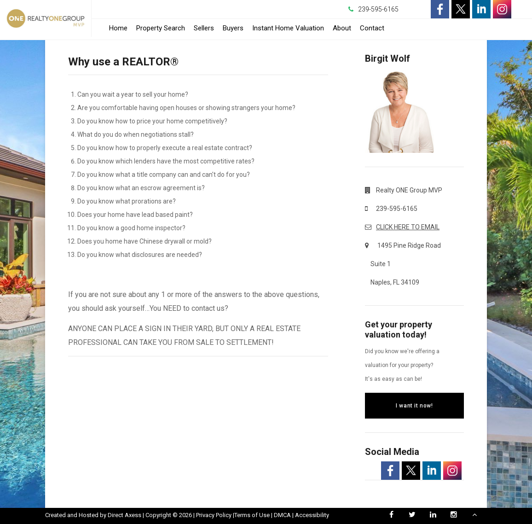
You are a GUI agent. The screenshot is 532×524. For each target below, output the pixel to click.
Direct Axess (124, 515)
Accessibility (312, 515)
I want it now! (414, 405)
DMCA (282, 515)
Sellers (204, 28)
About (342, 28)
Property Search (160, 28)
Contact (372, 28)
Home (118, 28)
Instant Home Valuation (288, 28)
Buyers (233, 28)
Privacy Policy (213, 515)
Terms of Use (252, 515)
